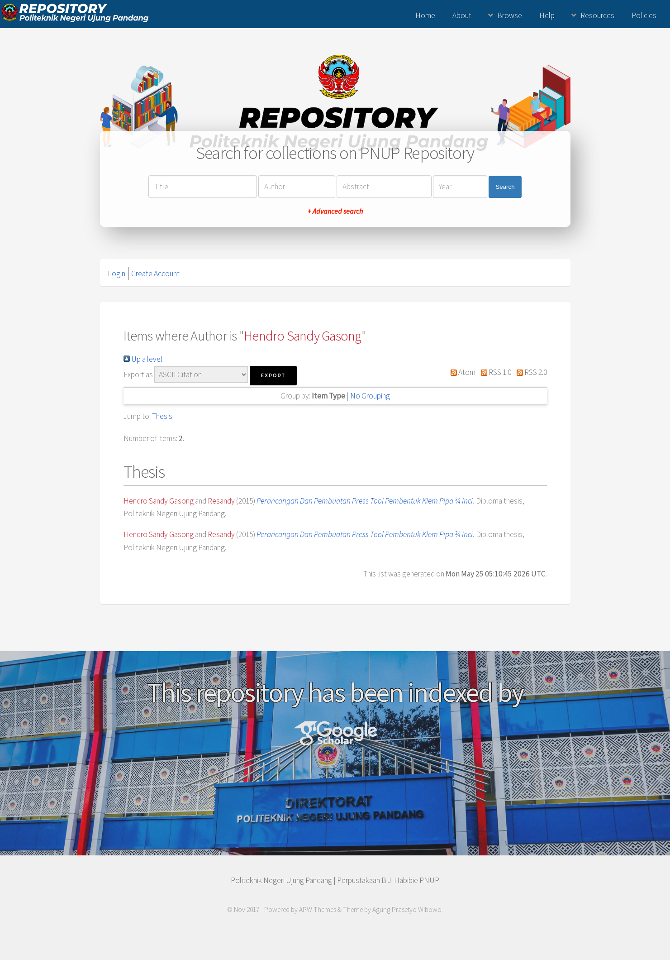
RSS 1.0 (494, 372)
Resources (597, 15)
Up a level (143, 359)
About (461, 15)
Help (547, 15)
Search (504, 186)
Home (425, 15)
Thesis (162, 416)
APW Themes (317, 909)
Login (116, 273)
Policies (644, 15)
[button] (273, 375)
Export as (138, 374)
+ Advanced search (335, 211)
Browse (509, 15)
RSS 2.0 (530, 372)
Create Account (155, 273)
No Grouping (370, 396)
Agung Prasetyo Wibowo (407, 909)
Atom (461, 372)
